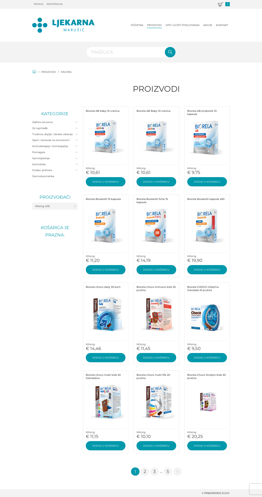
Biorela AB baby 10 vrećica (102, 111)
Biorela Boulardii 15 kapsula (103, 199)
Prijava (38, 4)
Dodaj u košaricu (105, 181)
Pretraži (170, 52)
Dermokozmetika (43, 176)
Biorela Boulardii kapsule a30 (205, 199)
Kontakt (222, 25)
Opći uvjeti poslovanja (183, 25)
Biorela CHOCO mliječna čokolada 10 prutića (203, 288)
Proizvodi (154, 25)
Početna (137, 25)
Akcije (207, 25)
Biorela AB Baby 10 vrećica (153, 111)
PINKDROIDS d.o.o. (217, 493)
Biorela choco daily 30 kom (103, 287)
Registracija (55, 4)
